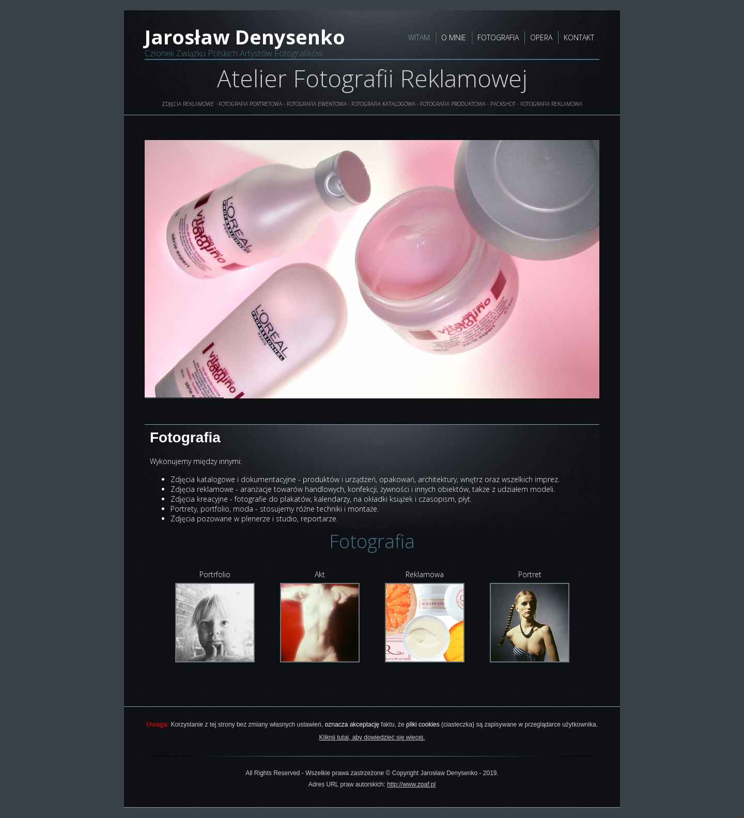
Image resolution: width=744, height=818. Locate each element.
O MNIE (453, 37)
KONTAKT (579, 37)
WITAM (419, 37)
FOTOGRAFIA (498, 37)
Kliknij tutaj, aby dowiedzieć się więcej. (372, 737)
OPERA (541, 37)
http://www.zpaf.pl (411, 784)
